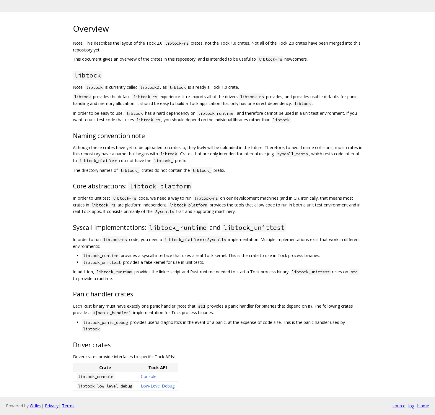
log (411, 405)
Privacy (51, 405)
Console (149, 376)
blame (423, 405)
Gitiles (35, 405)
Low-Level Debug (158, 386)
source (398, 405)
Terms (68, 405)
